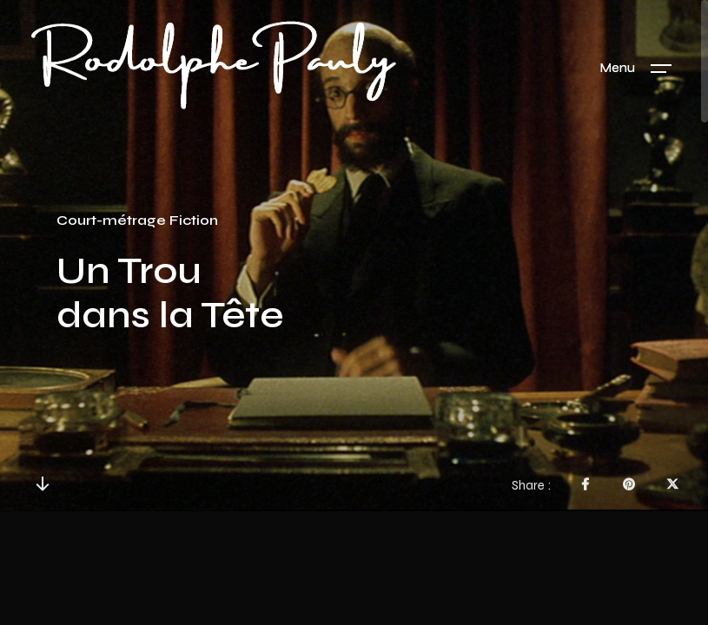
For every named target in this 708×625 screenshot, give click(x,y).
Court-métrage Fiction (137, 220)
